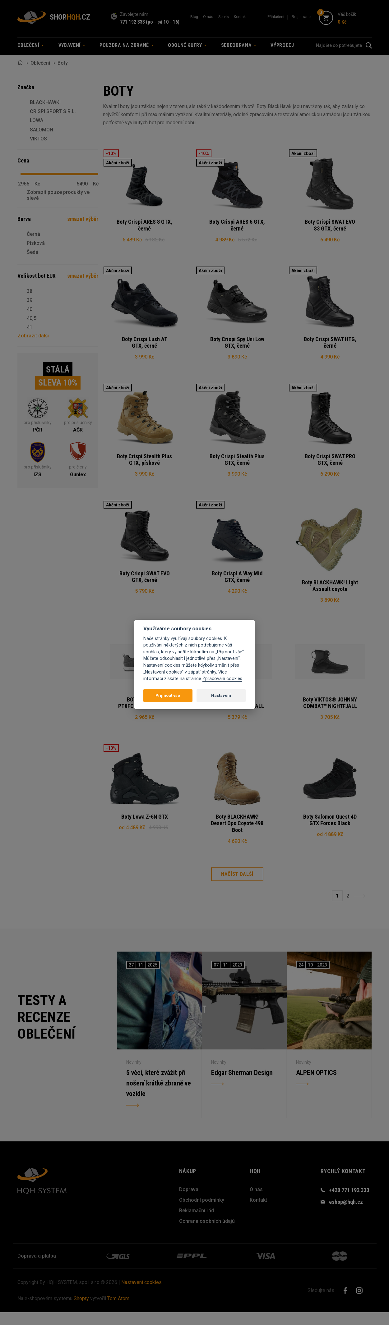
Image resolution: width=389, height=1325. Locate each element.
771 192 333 (132, 22)
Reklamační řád (196, 1223)
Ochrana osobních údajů (207, 1234)
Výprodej (282, 45)
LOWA (36, 120)
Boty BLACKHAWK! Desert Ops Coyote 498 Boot (237, 834)
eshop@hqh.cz (346, 1214)
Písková (36, 243)
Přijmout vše (167, 695)
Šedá (32, 252)
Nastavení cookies (141, 1295)
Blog (194, 17)
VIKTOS (38, 139)
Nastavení (221, 695)
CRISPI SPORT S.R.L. (53, 111)
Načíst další (237, 887)
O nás (208, 17)
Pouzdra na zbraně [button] (127, 45)
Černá (33, 234)
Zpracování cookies (222, 678)
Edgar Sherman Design (242, 1085)
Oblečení (40, 63)
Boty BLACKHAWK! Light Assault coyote (330, 592)
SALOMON (41, 130)
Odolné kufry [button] (187, 45)
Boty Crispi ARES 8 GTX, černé (144, 225)
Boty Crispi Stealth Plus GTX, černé (237, 463)
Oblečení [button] (30, 45)
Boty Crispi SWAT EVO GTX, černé (144, 583)
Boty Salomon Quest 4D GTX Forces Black (330, 830)
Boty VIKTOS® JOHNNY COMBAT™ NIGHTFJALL (330, 711)
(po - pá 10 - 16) (162, 22)
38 (29, 291)
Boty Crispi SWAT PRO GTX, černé (330, 463)
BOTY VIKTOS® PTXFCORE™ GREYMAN (144, 711)
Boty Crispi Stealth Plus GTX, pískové (144, 463)
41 (29, 327)
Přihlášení (275, 17)
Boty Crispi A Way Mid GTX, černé (237, 583)
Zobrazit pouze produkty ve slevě (58, 195)
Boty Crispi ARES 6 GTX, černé (237, 225)
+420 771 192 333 (349, 1202)
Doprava (188, 1202)
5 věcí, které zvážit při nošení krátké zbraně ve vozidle (158, 1096)
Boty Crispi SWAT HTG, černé (330, 344)
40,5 (31, 318)
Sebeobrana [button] (238, 45)
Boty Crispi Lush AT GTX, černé (144, 344)
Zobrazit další (33, 336)
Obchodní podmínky (201, 1213)
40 (29, 309)
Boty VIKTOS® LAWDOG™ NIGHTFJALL (237, 711)
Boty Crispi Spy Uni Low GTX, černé (237, 344)
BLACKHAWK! (45, 102)
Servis (223, 17)
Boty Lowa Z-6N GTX (144, 827)
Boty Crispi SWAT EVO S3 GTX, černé (330, 225)
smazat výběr (82, 219)
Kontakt (240, 17)
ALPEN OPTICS (316, 1085)
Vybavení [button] (71, 45)
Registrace (301, 17)
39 (29, 300)
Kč (37, 183)
